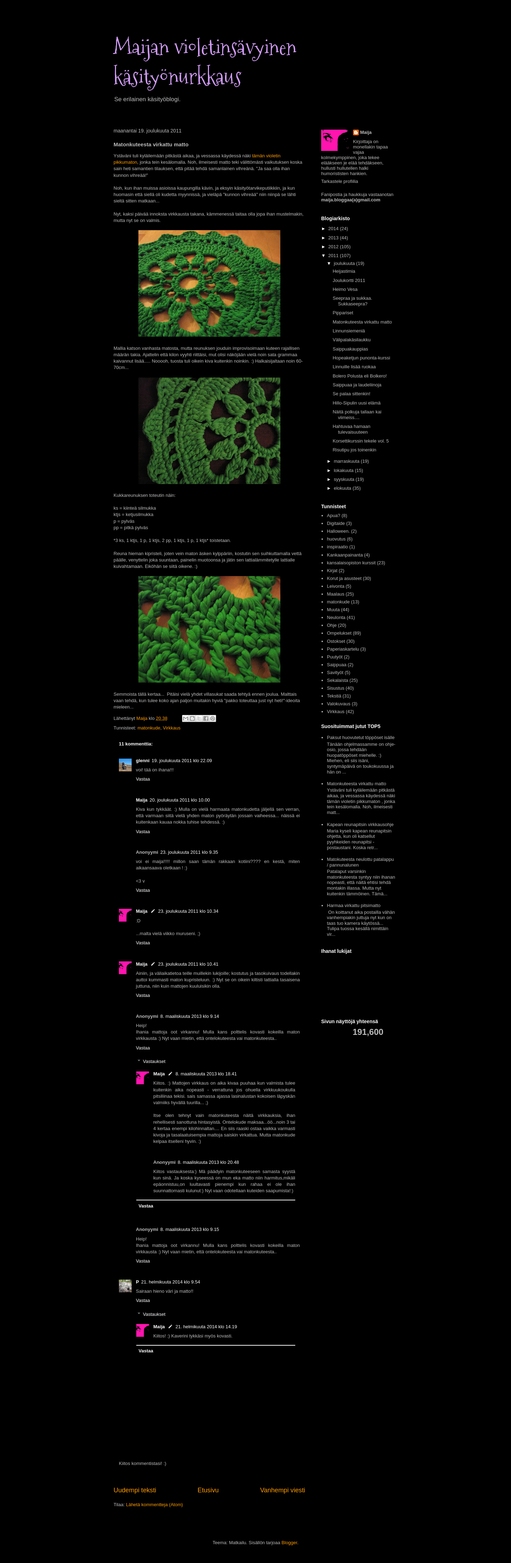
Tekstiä (334, 696)
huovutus (336, 539)
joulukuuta (345, 263)
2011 (334, 255)
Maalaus (335, 594)
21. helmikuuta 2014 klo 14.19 (206, 1326)
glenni (142, 760)
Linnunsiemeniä (349, 330)
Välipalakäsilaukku (351, 339)
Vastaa (143, 779)
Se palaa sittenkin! (351, 393)
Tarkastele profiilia (339, 181)
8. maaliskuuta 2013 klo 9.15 (189, 1229)
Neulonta (336, 617)
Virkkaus (172, 728)
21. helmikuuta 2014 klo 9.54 (170, 1282)
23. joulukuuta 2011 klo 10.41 (188, 964)
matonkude (148, 728)
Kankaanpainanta (345, 555)
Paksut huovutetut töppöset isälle (361, 737)
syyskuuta (345, 479)
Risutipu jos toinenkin (354, 449)
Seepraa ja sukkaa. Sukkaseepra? (352, 300)
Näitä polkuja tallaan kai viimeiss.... (357, 414)
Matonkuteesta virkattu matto (362, 322)
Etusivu (208, 1490)
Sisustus (335, 688)
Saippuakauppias (350, 349)
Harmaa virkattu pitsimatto (353, 905)
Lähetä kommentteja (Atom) (154, 1504)
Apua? (333, 515)
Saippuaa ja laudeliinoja (357, 384)
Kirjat (332, 570)
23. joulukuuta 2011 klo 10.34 (188, 911)
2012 (334, 246)
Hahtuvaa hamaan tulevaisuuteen (351, 429)
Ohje (331, 625)
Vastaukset (154, 1061)
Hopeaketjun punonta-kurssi (361, 357)
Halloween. (338, 531)
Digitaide (336, 523)
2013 (334, 237)
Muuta (333, 609)
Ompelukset (339, 633)
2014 (334, 228)
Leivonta (335, 586)
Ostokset (336, 641)
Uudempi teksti (135, 1490)
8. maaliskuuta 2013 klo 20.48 (208, 1162)
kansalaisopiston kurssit (351, 562)
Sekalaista (337, 680)
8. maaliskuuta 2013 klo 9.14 (189, 1016)
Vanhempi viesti (282, 1490)
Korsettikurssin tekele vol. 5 (361, 441)
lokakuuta (344, 470)
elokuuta (343, 488)
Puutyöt (334, 657)
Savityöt (335, 672)
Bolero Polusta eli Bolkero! (359, 376)
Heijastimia (344, 271)
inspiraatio (337, 546)
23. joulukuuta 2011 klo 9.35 (189, 852)
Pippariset (343, 312)
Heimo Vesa (345, 289)
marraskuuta (347, 461)
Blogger (289, 1542)
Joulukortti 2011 (349, 280)
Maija (142, 800)
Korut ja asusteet (344, 578)
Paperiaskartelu (343, 649)
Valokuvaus (338, 703)
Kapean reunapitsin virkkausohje (360, 824)
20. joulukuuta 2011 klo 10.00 (180, 800)
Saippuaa (336, 664)
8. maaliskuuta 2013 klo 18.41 (206, 1073)
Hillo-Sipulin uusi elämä (356, 403)
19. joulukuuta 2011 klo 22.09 (182, 760)
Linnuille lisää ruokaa (354, 366)
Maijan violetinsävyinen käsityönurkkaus (205, 62)
